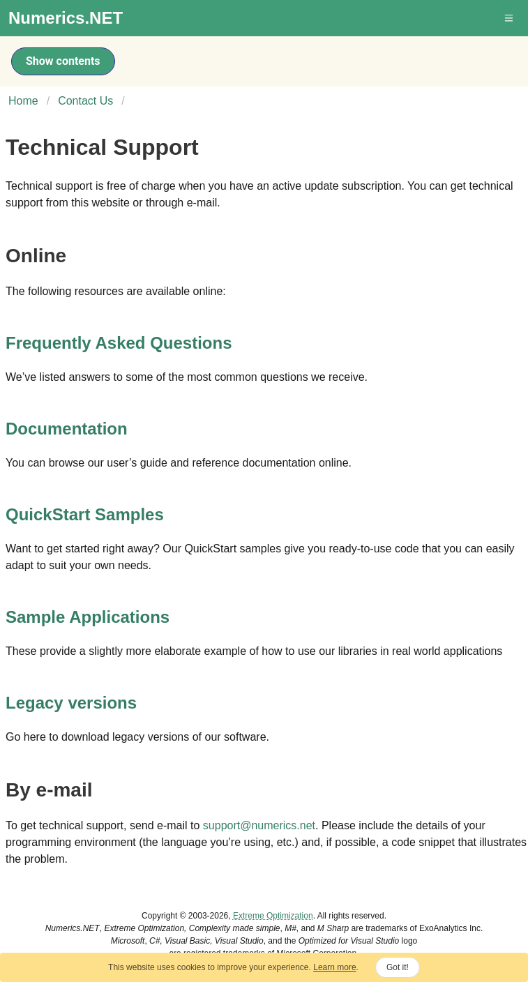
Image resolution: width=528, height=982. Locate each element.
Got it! (397, 967)
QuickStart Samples (85, 514)
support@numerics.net (259, 825)
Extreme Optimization (273, 916)
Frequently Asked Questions (119, 342)
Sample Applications (87, 616)
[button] (510, 18)
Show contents (63, 61)
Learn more (334, 967)
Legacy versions (71, 702)
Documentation (67, 428)
